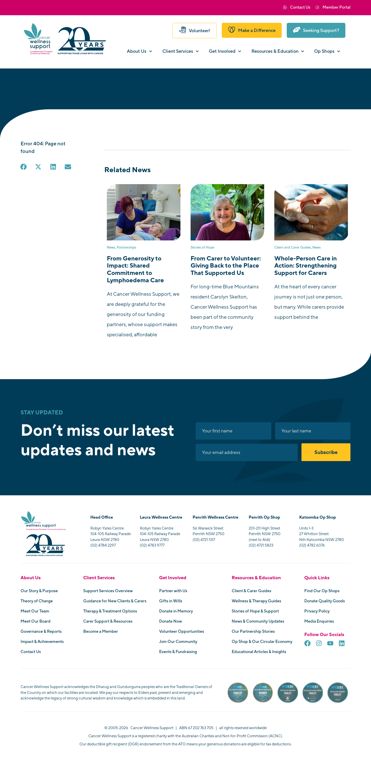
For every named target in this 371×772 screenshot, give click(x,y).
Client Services (180, 51)
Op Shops (327, 51)
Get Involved (225, 51)
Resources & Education (277, 51)
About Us (139, 51)
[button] (24, 167)
